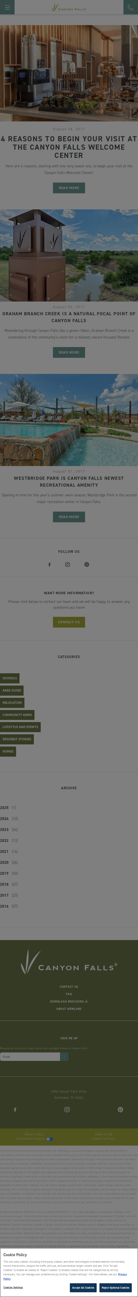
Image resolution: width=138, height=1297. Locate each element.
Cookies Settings (13, 1288)
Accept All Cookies (83, 1288)
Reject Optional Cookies (115, 1288)
